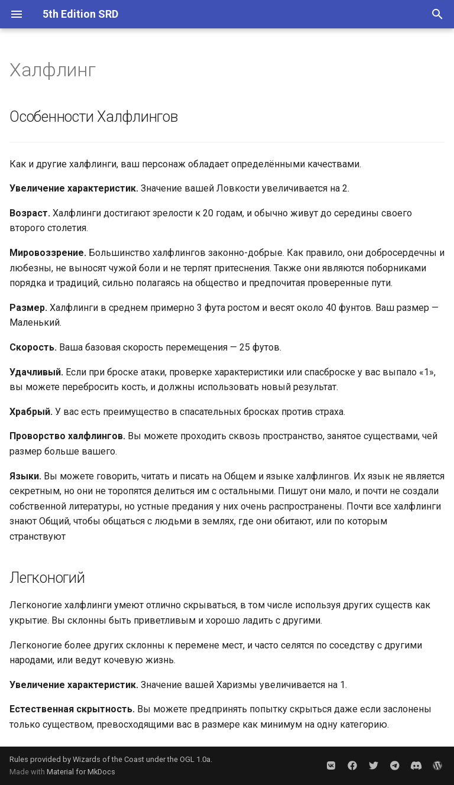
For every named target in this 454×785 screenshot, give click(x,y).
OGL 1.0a (195, 759)
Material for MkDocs (81, 771)
